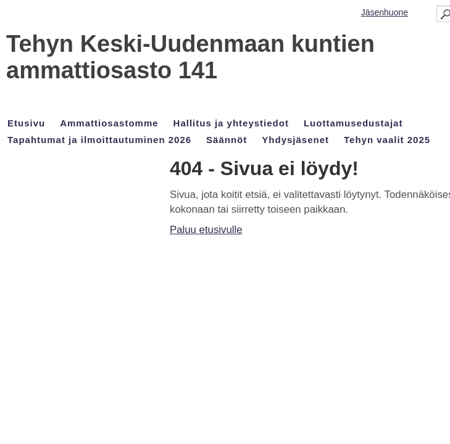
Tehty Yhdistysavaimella (52, 412)
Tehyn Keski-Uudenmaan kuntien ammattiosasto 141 (131, 67)
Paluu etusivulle (40, 186)
